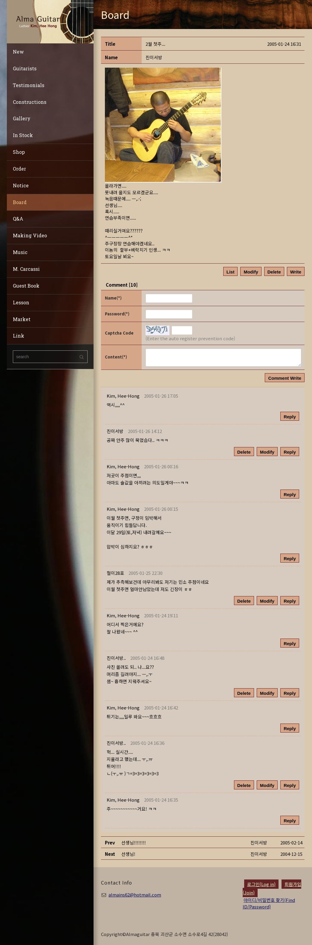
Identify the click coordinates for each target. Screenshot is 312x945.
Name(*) (113, 298)
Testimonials (28, 85)
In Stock (23, 135)
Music (20, 252)
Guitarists (24, 68)
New (18, 51)
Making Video (30, 235)
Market (21, 319)
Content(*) (116, 357)
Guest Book (26, 285)
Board (20, 202)
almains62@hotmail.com (134, 894)
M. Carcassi (26, 269)
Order (19, 168)
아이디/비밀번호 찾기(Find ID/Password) (269, 903)
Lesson (21, 302)
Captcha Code (119, 333)
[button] (123, 396)
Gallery (21, 118)
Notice (21, 185)
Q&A (18, 218)
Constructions (29, 102)
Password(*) (117, 314)
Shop (19, 152)
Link (18, 335)
